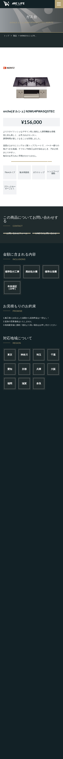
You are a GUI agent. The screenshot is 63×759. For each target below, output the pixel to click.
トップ (6, 36)
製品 (15, 36)
